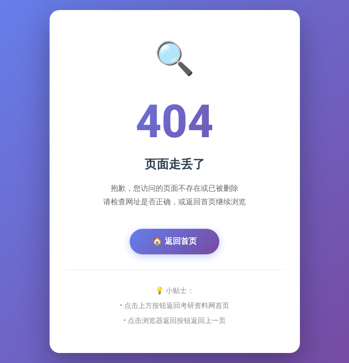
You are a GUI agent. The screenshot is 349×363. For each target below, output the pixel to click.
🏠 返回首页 (174, 241)
